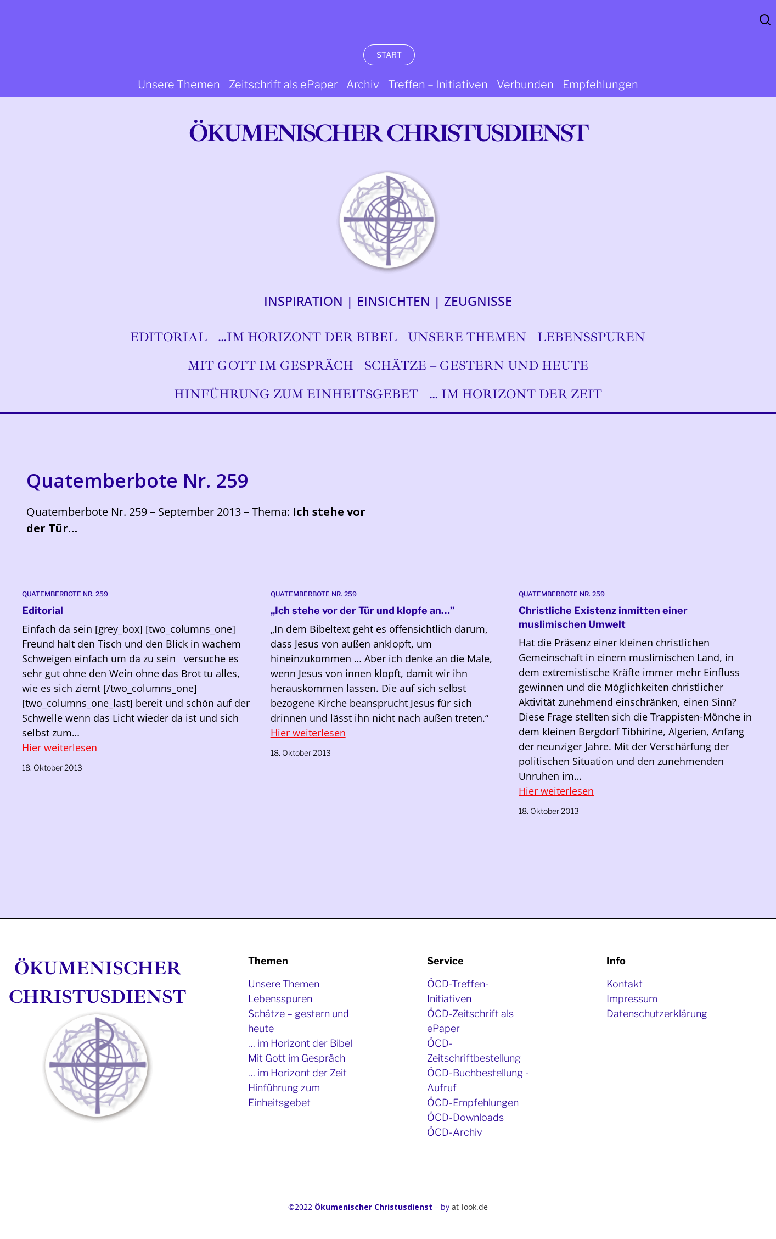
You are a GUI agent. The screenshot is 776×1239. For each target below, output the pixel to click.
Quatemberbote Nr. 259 (65, 594)
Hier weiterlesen (59, 747)
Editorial (42, 610)
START (389, 54)
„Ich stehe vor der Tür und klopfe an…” (362, 610)
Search (765, 20)
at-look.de (470, 1207)
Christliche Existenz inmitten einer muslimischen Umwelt (603, 617)
